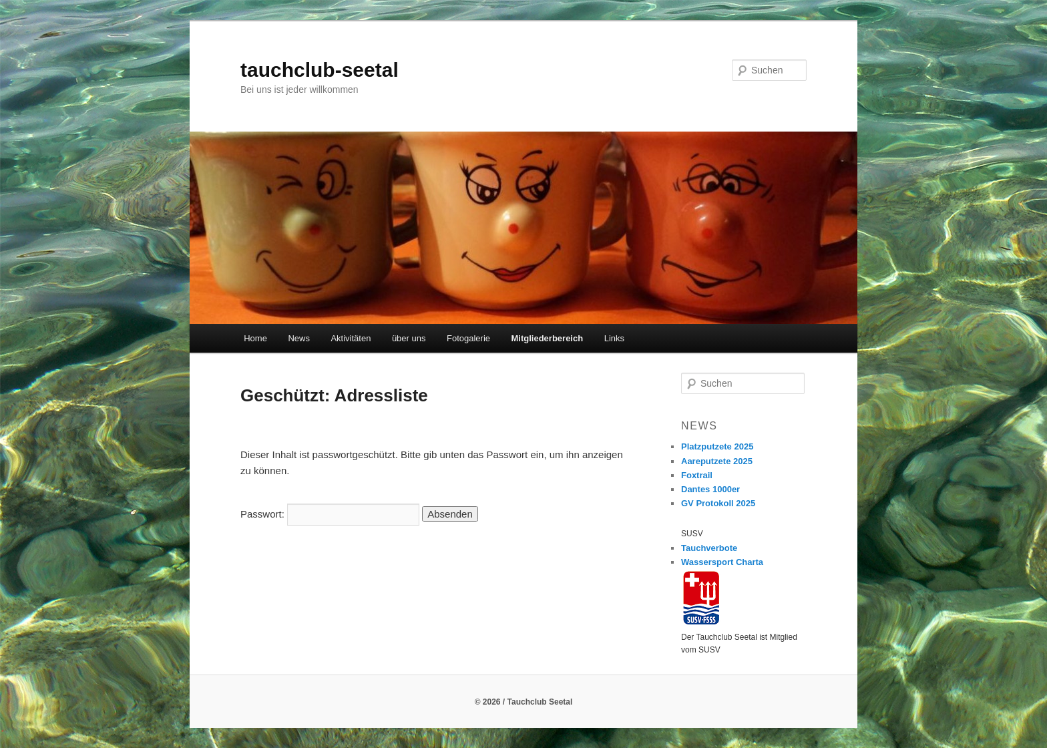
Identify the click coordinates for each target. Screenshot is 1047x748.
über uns (409, 338)
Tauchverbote (709, 548)
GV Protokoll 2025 (718, 503)
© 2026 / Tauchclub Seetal (524, 702)
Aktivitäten (351, 338)
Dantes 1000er (710, 489)
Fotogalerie (468, 338)
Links (614, 338)
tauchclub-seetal (319, 70)
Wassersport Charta (722, 562)
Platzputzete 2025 (717, 446)
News (299, 338)
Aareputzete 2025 (717, 461)
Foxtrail (696, 475)
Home (255, 338)
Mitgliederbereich (547, 338)
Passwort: (329, 514)
